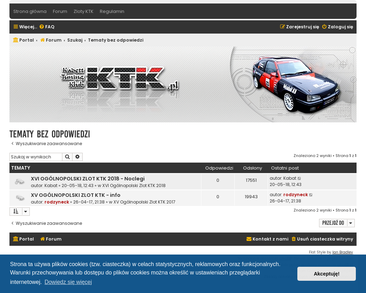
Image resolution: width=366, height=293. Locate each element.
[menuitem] (46, 27)
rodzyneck (56, 202)
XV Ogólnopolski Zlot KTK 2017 (144, 202)
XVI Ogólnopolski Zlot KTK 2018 (134, 185)
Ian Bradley (342, 252)
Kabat (50, 185)
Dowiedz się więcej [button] (68, 282)
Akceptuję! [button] (327, 274)
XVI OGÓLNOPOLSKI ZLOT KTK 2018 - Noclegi (88, 178)
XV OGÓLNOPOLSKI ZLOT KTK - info (75, 195)
